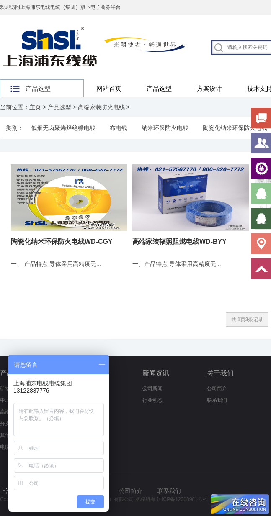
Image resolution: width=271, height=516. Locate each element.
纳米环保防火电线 (165, 128)
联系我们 (217, 400)
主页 (35, 107)
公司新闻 (152, 388)
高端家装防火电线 (101, 107)
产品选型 (159, 88)
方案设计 (209, 88)
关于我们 (220, 373)
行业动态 (152, 400)
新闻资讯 (155, 373)
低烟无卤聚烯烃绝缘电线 (63, 128)
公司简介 (217, 388)
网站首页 (108, 88)
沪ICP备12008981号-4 (182, 499)
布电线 (118, 128)
